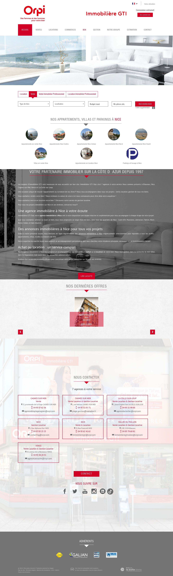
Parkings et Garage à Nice (132, 163)
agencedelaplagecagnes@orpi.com (40, 411)
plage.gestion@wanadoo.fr (84, 411)
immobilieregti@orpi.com (84, 435)
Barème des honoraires (43, 570)
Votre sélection (149, 4)
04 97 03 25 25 (39, 431)
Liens (52, 570)
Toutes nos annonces (24, 572)
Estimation (132, 30)
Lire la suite (86, 276)
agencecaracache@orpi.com (40, 458)
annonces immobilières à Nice (90, 233)
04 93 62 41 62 (84, 431)
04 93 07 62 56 (39, 407)
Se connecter (145, 15)
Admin (57, 570)
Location (23, 94)
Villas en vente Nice (41, 163)
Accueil (25, 30)
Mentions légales (31, 570)
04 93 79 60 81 (128, 431)
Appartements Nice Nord (114, 144)
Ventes (39, 30)
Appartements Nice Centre (59, 144)
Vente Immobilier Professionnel (51, 94)
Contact (147, 30)
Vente (33, 94)
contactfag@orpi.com (39, 435)
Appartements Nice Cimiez (86, 144)
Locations (53, 30)
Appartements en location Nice (86, 163)
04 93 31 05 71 (84, 407)
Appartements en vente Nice (32, 144)
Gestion (96, 30)
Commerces (70, 30)
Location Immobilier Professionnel (82, 94)
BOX (84, 30)
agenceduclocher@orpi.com (129, 411)
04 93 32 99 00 (128, 407)
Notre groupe (113, 30)
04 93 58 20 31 (39, 455)
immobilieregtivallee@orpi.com (129, 435)
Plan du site (21, 570)
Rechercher (145, 103)
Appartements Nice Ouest (141, 144)
